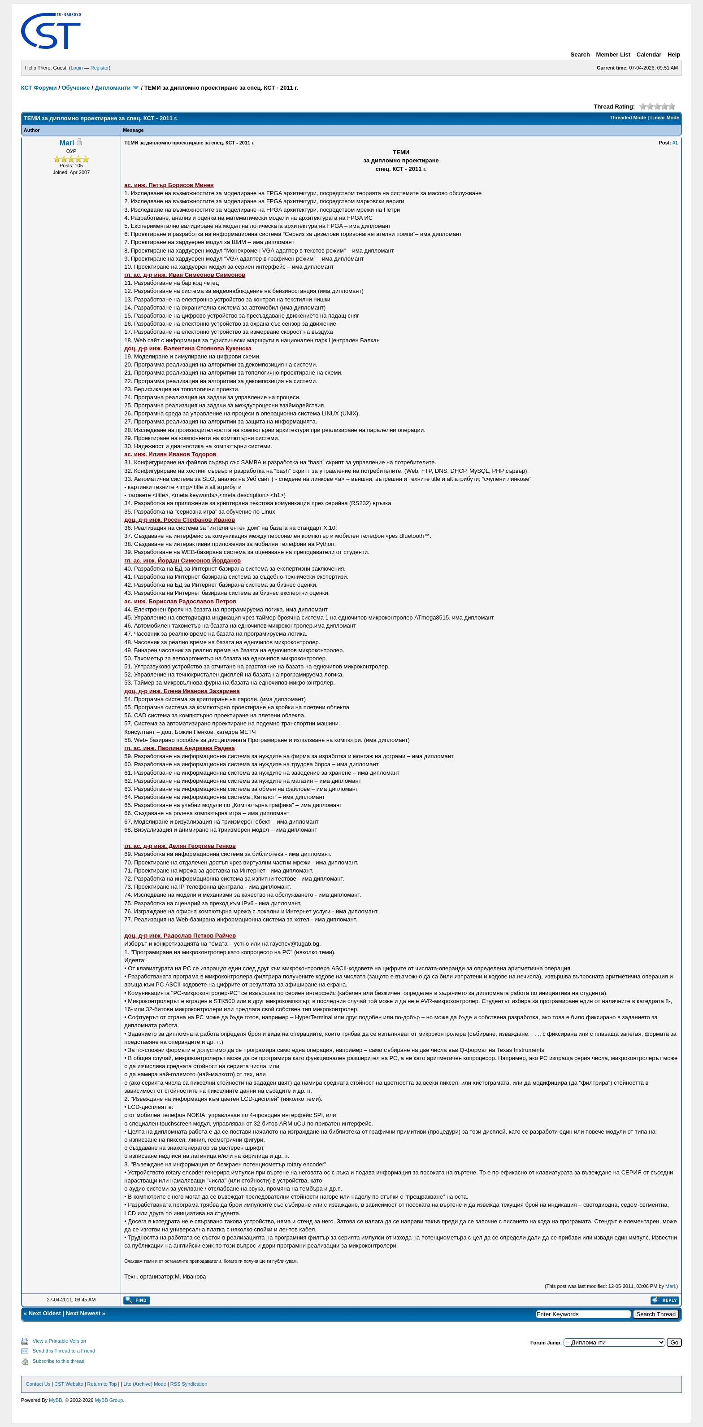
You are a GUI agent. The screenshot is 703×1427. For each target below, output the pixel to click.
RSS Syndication (189, 1384)
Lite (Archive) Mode (144, 1384)
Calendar (649, 54)
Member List (613, 54)
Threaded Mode (628, 117)
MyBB (55, 1400)
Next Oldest (45, 1313)
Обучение (76, 87)
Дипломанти (112, 87)
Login (77, 67)
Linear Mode (664, 117)
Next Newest (83, 1313)
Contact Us (38, 1384)
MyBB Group (109, 1400)
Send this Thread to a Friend (64, 1350)
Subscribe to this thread (59, 1361)
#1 (675, 142)
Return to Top (102, 1384)
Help (674, 54)
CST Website (68, 1384)
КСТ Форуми (39, 87)
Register (100, 67)
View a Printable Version (59, 1341)
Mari (67, 143)
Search (580, 54)
